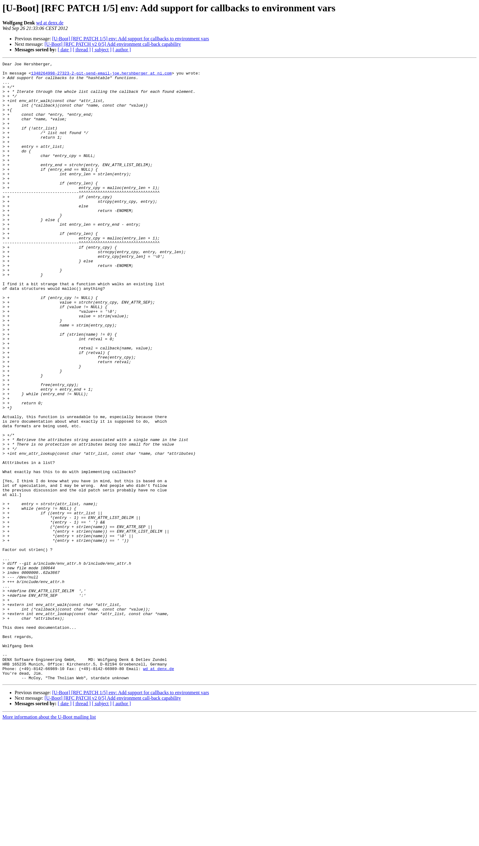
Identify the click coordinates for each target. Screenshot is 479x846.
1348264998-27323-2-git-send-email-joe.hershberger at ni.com (101, 75)
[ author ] (122, 49)
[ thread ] (82, 49)
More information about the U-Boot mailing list (49, 840)
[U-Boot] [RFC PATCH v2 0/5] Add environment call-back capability (113, 44)
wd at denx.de (49, 22)
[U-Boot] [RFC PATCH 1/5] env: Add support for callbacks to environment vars (130, 38)
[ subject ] (102, 49)
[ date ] (64, 49)
